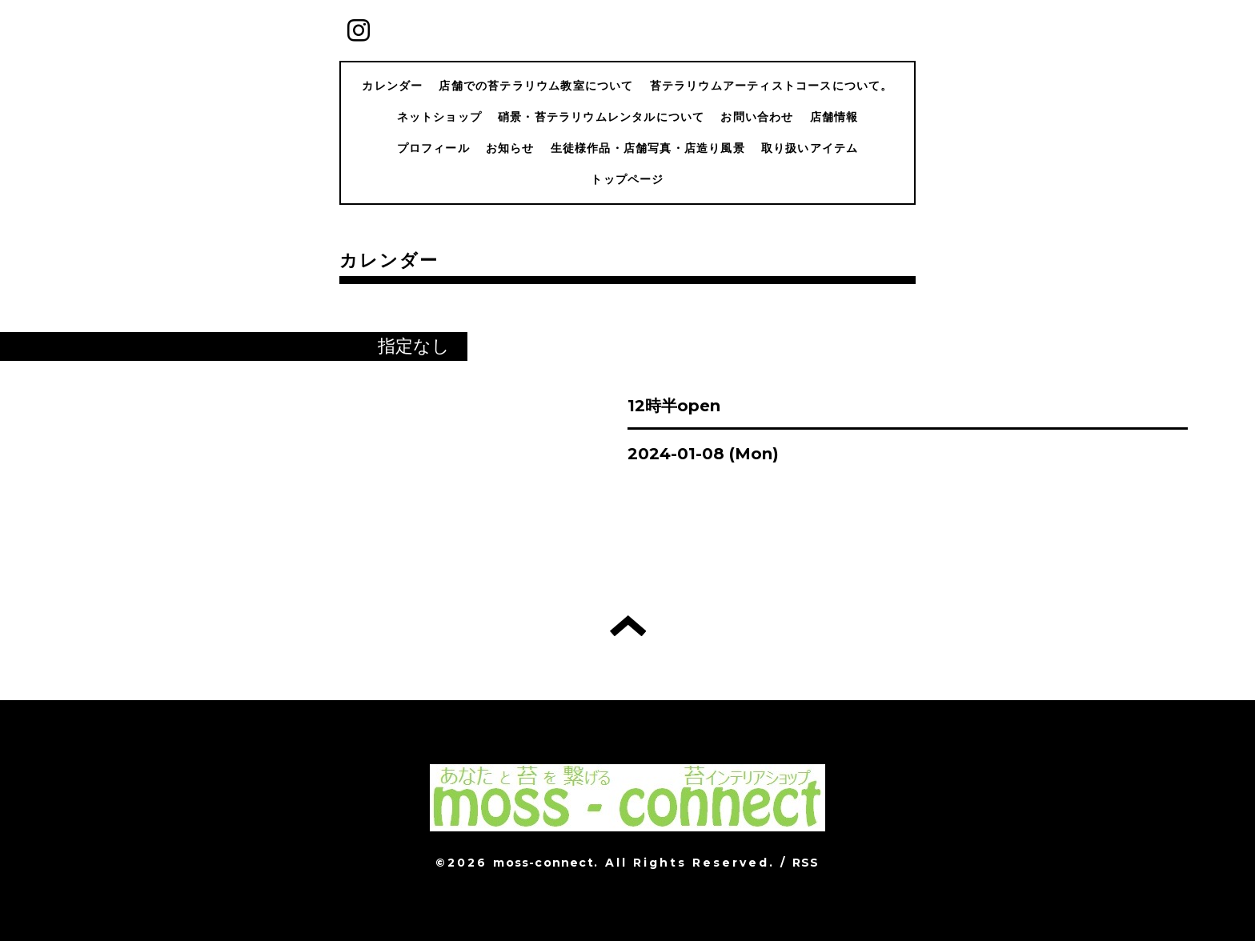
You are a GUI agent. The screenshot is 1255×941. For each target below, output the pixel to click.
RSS (806, 862)
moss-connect (543, 862)
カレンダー (392, 85)
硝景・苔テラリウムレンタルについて (601, 117)
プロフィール (433, 148)
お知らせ (510, 148)
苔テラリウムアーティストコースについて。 (771, 85)
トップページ (627, 179)
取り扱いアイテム (810, 148)
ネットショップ (439, 117)
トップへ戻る (628, 625)
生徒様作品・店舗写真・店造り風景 (648, 148)
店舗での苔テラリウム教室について (536, 85)
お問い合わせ (756, 117)
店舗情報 (834, 117)
